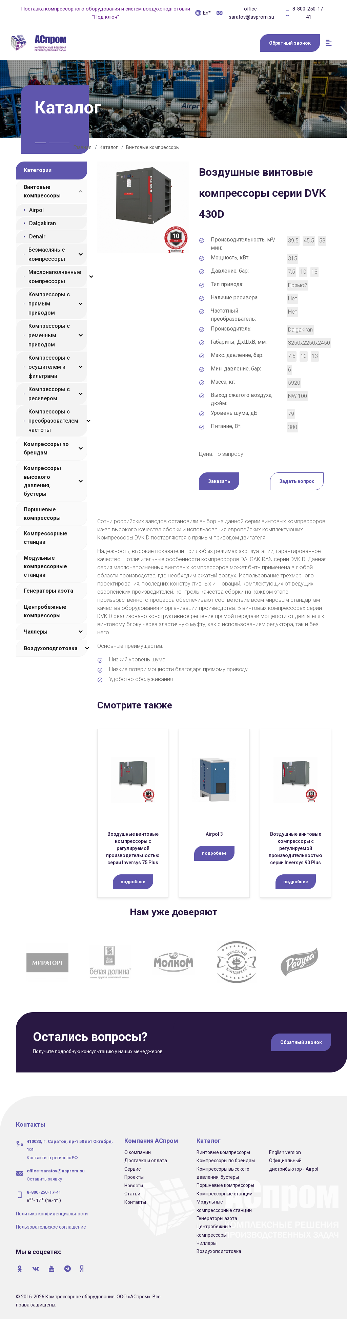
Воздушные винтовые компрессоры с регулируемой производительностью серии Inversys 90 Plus (295, 848)
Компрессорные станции (45, 537)
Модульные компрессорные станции (45, 566)
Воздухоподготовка (51, 648)
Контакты (135, 1202)
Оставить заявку (44, 1179)
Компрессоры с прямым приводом (49, 303)
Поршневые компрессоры (42, 513)
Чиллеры (35, 632)
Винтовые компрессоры (153, 147)
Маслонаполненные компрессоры (54, 276)
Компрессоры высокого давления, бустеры (42, 481)
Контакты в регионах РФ (52, 1157)
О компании (137, 1152)
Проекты (134, 1177)
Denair (37, 236)
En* (203, 12)
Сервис (132, 1169)
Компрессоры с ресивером (49, 394)
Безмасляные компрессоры (46, 254)
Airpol (36, 210)
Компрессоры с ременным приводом (49, 335)
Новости (133, 1185)
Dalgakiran (42, 223)
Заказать (219, 481)
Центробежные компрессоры (45, 611)
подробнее (133, 881)
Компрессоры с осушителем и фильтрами (49, 367)
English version (285, 1152)
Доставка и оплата (145, 1160)
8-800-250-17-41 (304, 13)
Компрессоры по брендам (46, 448)
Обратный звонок (290, 43)
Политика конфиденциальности (52, 1213)
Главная (82, 147)
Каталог (109, 147)
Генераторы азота (48, 591)
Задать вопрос (296, 481)
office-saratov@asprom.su (245, 13)
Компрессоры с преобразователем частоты (53, 420)
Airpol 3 (214, 834)
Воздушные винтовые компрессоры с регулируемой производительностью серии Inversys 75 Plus (133, 848)
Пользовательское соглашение (51, 1227)
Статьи (132, 1193)
